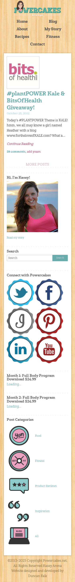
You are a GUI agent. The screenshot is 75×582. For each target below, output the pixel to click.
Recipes (22, 37)
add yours (34, 151)
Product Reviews (46, 486)
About (22, 29)
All (37, 536)
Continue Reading (20, 144)
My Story (52, 29)
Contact (37, 44)
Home (22, 22)
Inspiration (42, 511)
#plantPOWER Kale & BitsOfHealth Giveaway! (36, 101)
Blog (53, 22)
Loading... (14, 384)
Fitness (53, 37)
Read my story (15, 238)
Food (38, 436)
